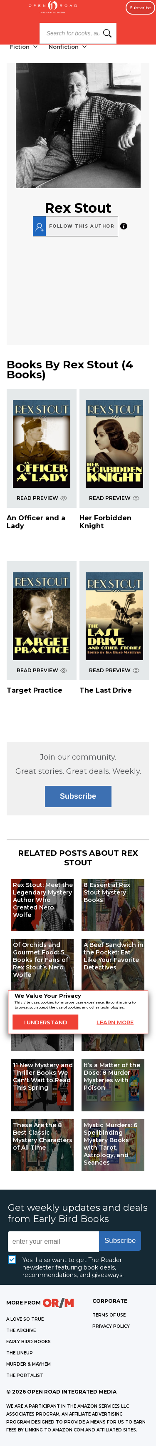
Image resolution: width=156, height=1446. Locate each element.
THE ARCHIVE (21, 1330)
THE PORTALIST (24, 1375)
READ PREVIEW (42, 498)
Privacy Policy (111, 1326)
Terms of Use (109, 1315)
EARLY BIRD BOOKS (28, 1341)
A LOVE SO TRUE (25, 1319)
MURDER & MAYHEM (28, 1364)
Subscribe (140, 7)
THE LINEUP (19, 1353)
